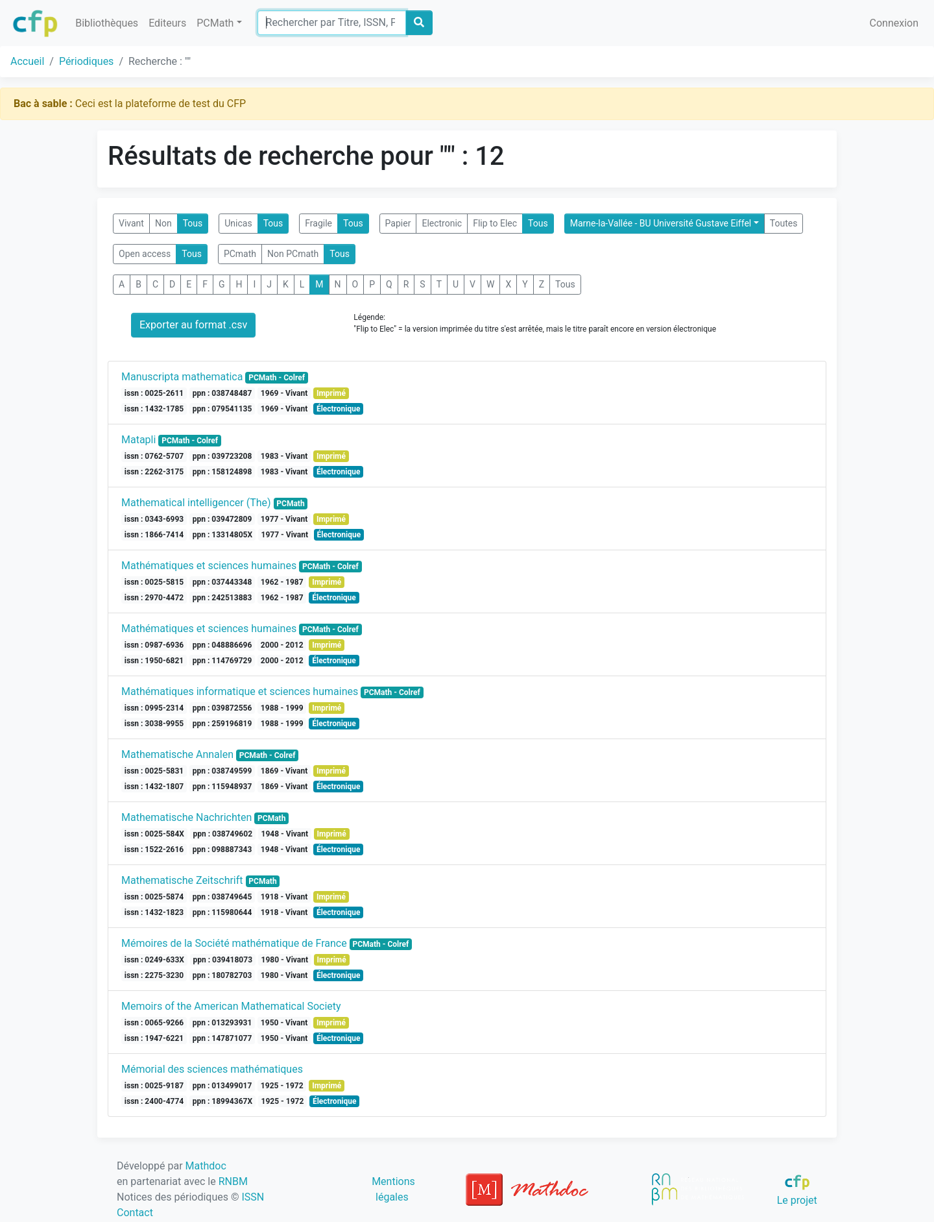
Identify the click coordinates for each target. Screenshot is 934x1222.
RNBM (233, 1181)
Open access (145, 254)
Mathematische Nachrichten (186, 817)
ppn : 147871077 (222, 1038)
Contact (135, 1212)
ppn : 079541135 (222, 408)
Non (163, 223)
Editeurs (167, 23)
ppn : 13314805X (222, 534)
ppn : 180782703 (222, 975)
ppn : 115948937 (222, 786)
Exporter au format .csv (193, 325)
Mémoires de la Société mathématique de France (234, 943)
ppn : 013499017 (222, 1085)
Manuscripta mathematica (182, 377)
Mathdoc (206, 1166)
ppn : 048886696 (222, 645)
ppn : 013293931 (222, 1022)
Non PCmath (292, 254)
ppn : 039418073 (222, 959)
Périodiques (86, 61)
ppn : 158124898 (222, 471)
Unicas (238, 223)
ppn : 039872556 (222, 708)
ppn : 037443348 (222, 582)
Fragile (318, 223)
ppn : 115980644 (222, 912)
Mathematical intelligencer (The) (196, 502)
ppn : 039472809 (222, 519)
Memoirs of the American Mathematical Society (231, 1006)
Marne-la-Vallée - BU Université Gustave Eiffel (661, 223)
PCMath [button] (215, 23)
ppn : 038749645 (222, 896)
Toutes (784, 223)
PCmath (240, 254)
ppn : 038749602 (222, 833)
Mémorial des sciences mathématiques (212, 1069)
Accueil (27, 61)
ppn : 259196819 (222, 723)
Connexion (894, 23)
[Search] (331, 22)
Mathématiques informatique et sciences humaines (239, 691)
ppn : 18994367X (222, 1101)
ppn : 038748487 (222, 393)
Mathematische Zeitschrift (182, 880)
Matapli (138, 440)
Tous (193, 223)
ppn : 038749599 (222, 771)
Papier (398, 223)
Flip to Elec (495, 223)
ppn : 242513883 (222, 597)
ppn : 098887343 (222, 849)
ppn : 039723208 (222, 456)
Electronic (442, 223)
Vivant (131, 223)
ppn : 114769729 (222, 660)
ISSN (252, 1197)
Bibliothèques (106, 23)
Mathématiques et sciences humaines (208, 565)
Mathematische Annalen (177, 754)
